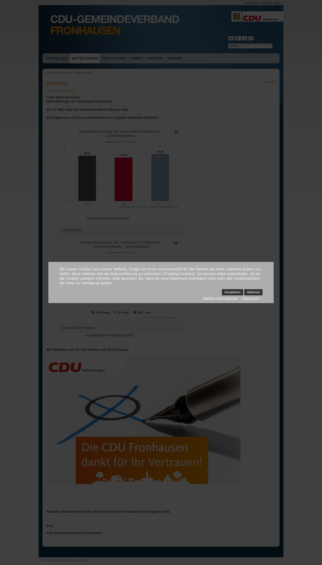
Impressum (250, 299)
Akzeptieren (232, 292)
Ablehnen (253, 292)
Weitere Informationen (220, 299)
